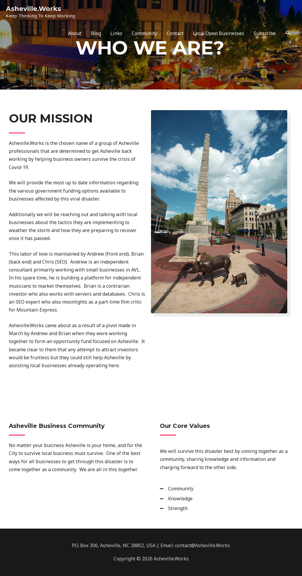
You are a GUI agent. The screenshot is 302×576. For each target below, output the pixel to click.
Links (116, 33)
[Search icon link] (288, 33)
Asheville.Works (33, 8)
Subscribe (265, 33)
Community (144, 33)
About (74, 33)
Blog (96, 33)
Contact (175, 33)
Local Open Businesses (218, 33)
